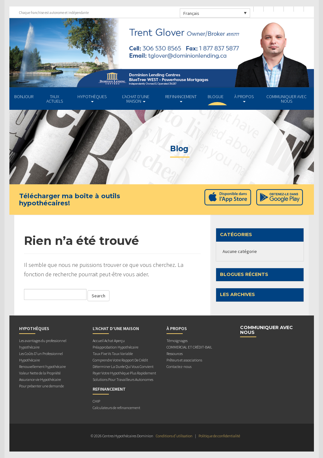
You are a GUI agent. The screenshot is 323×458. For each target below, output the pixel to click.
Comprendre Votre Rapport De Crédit (120, 360)
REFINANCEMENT (181, 98)
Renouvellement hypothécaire (42, 366)
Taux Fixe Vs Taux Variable (113, 353)
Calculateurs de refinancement (116, 407)
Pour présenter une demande (41, 386)
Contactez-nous (179, 366)
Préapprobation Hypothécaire (115, 347)
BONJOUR (23, 96)
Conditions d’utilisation (174, 435)
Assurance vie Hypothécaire (40, 379)
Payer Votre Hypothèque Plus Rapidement (124, 373)
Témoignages (177, 340)
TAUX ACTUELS (54, 99)
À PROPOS (244, 98)
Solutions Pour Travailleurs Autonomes (123, 379)
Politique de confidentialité (219, 435)
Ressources (175, 353)
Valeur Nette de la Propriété (40, 373)
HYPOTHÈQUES (92, 98)
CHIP (96, 401)
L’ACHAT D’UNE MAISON (135, 99)
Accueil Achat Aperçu (109, 340)
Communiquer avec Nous (286, 99)
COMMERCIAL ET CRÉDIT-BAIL (189, 347)
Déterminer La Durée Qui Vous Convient (123, 366)
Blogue (216, 96)
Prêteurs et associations (184, 360)
